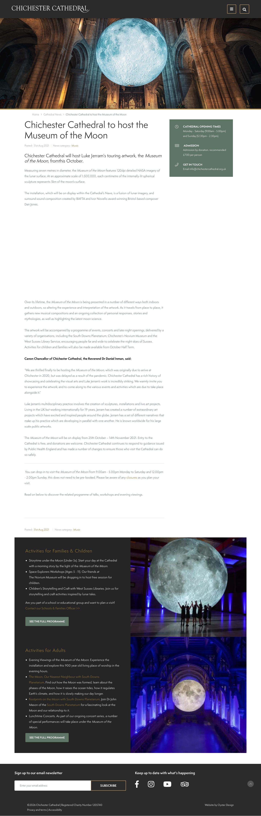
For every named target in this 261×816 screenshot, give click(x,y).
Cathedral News (52, 114)
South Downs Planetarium (63, 705)
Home (35, 114)
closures (132, 477)
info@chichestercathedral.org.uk (208, 169)
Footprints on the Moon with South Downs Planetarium (64, 699)
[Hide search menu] (244, 9)
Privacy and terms (37, 809)
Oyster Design (226, 805)
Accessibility (55, 809)
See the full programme (47, 621)
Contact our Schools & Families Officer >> (52, 608)
